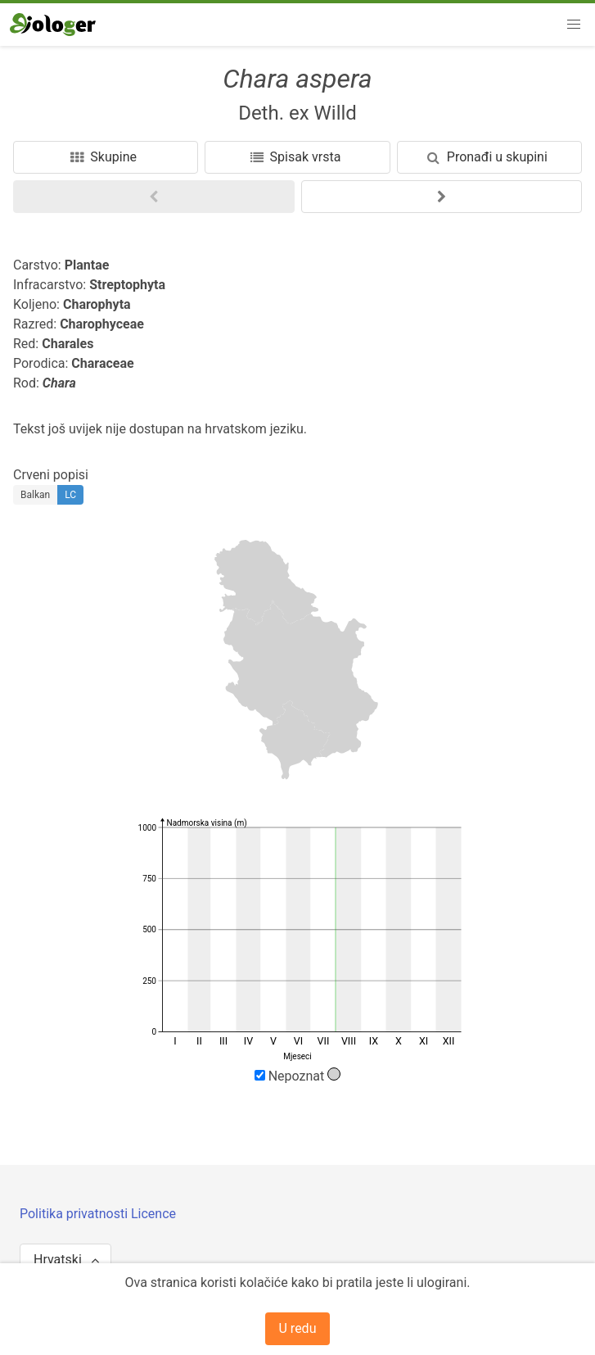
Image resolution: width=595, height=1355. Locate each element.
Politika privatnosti (75, 1213)
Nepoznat (298, 1075)
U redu (298, 1328)
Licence (153, 1213)
